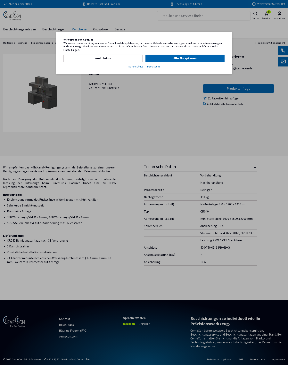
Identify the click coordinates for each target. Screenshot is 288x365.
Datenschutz (135, 66)
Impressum (153, 66)
